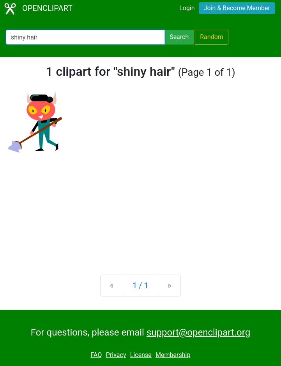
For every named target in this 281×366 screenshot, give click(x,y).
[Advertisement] (140, 207)
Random (211, 37)
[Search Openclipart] (85, 37)
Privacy (116, 355)
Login (186, 8)
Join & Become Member (237, 8)
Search (179, 37)
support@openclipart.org (198, 332)
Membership (173, 355)
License (141, 355)
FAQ (96, 355)
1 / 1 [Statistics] (140, 285)
